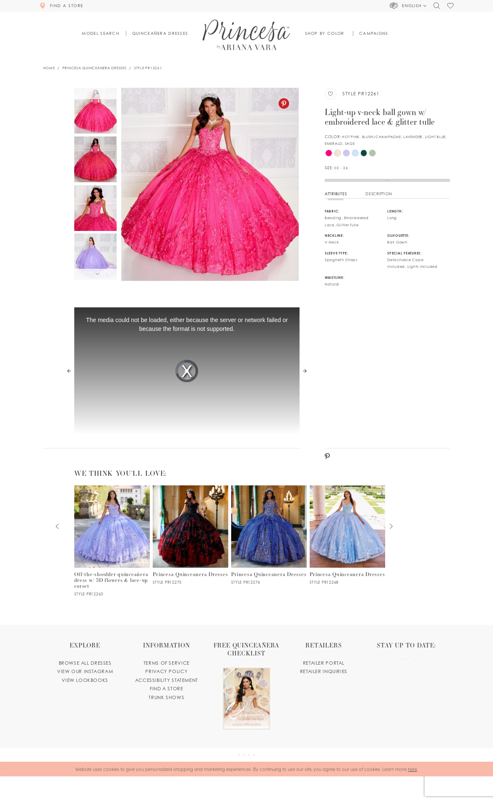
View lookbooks (85, 694)
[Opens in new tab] (246, 699)
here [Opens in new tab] (412, 794)
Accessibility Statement (166, 694)
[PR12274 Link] (269, 549)
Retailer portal (323, 677)
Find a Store (387, 187)
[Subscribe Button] (430, 680)
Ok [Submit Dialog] (482, 794)
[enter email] (406, 680)
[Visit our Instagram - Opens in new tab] (254, 774)
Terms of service (166, 677)
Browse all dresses (85, 677)
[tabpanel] (210, 184)
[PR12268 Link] (347, 549)
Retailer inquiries (323, 685)
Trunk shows (166, 711)
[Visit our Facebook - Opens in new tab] (221, 774)
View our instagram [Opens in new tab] (85, 685)
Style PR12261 (148, 68)
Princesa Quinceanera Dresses (95, 68)
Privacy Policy (166, 685)
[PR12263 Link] (112, 555)
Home (49, 68)
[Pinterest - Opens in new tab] (284, 103)
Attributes (336, 207)
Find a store (166, 702)
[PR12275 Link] (190, 549)
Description (378, 207)
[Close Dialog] (9, 794)
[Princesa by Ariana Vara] (246, 34)
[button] (408, 6)
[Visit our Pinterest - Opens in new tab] (238, 774)
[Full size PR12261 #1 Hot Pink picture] (210, 184)
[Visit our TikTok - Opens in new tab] (271, 774)
